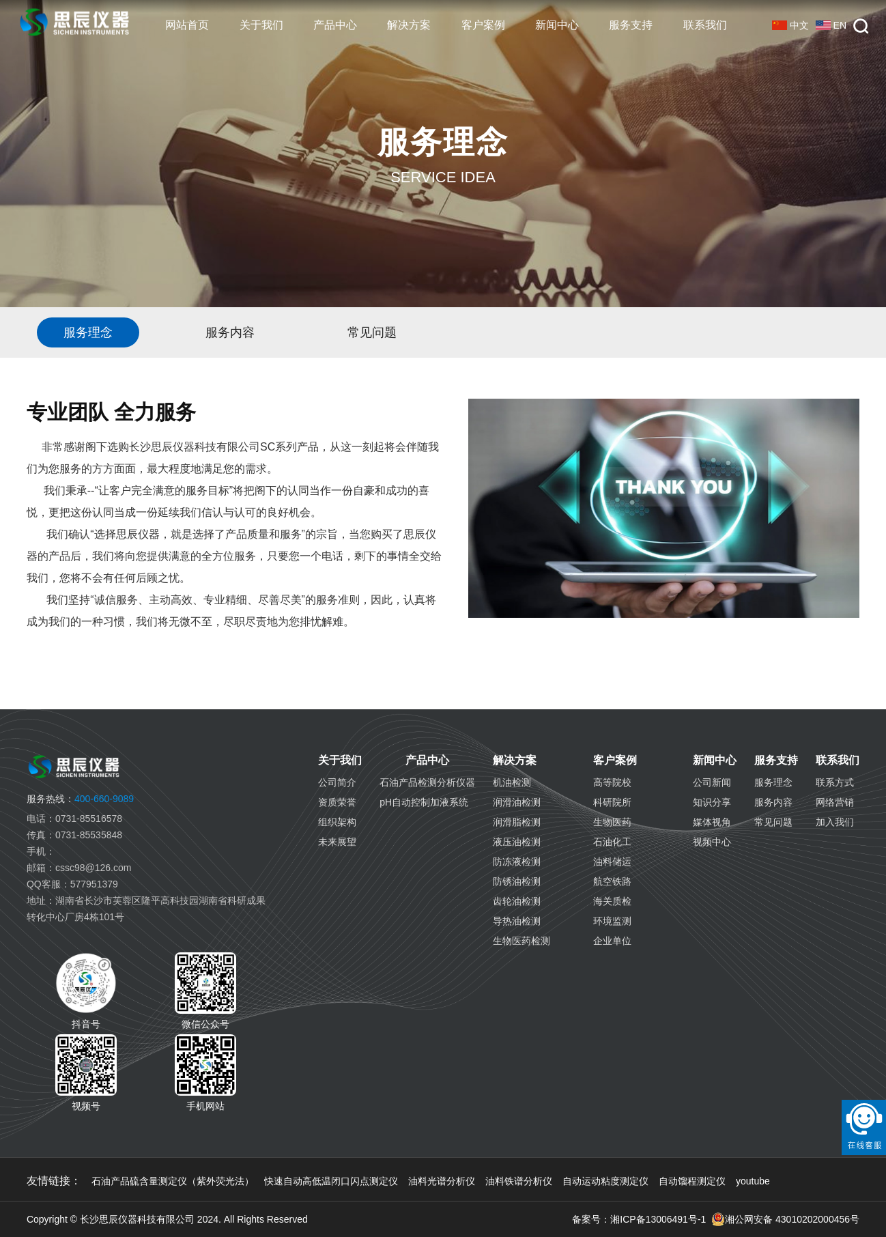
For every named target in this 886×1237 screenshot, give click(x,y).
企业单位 (612, 940)
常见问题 (773, 821)
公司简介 (337, 782)
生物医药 (612, 821)
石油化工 (612, 841)
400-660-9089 (80, 798)
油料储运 (612, 861)
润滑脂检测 (517, 821)
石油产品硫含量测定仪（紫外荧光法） (172, 1181)
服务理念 (773, 782)
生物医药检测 (521, 940)
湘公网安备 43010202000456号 (785, 1219)
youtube (753, 1181)
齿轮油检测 (517, 901)
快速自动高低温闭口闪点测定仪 (331, 1181)
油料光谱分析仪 (441, 1181)
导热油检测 (517, 920)
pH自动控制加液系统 (424, 802)
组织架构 (337, 821)
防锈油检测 (517, 881)
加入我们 (835, 821)
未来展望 (337, 841)
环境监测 (612, 920)
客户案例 (483, 25)
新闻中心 (557, 25)
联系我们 (705, 25)
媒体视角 (712, 821)
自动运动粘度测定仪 (605, 1181)
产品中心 (335, 25)
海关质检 (612, 901)
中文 (790, 25)
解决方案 (409, 25)
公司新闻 (712, 782)
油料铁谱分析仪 (518, 1181)
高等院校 (612, 782)
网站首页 (187, 25)
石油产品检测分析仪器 (427, 782)
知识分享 (712, 802)
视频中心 (712, 841)
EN (831, 25)
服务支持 (631, 25)
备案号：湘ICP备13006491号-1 (639, 1219)
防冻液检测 (517, 861)
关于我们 (261, 25)
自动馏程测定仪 (692, 1181)
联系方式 (835, 782)
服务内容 (773, 802)
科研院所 (612, 802)
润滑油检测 (517, 802)
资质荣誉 (337, 802)
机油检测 (512, 782)
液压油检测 (517, 841)
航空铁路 (612, 881)
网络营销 (835, 802)
